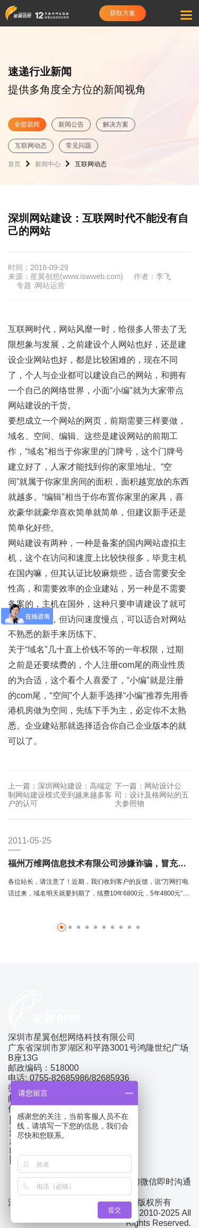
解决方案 (115, 124)
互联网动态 (31, 145)
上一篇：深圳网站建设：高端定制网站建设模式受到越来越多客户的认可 (60, 795)
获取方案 (122, 13)
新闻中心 (47, 164)
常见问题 (78, 145)
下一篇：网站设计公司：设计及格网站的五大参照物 (152, 795)
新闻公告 (71, 124)
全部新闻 (27, 124)
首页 (14, 164)
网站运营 (50, 285)
